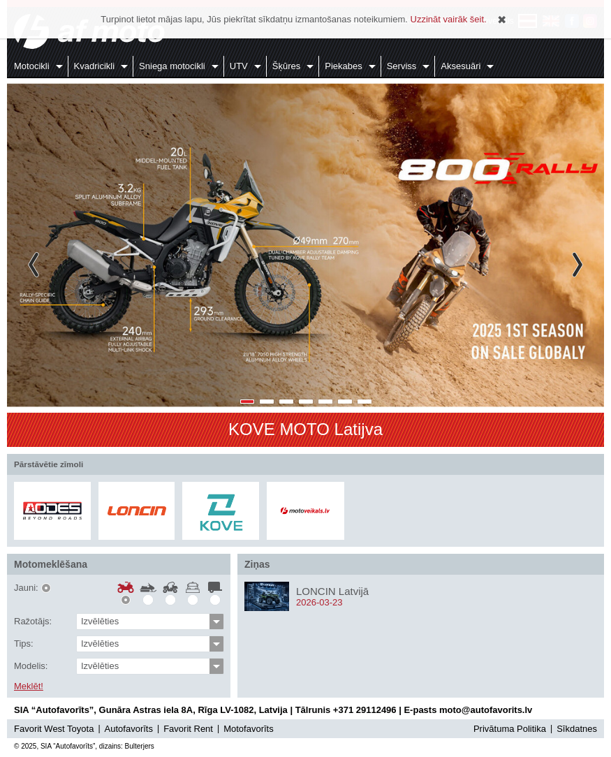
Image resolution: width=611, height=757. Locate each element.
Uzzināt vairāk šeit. (449, 19)
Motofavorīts (248, 728)
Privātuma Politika (509, 728)
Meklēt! (28, 686)
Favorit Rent (188, 728)
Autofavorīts (129, 728)
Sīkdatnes (577, 728)
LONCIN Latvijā (332, 591)
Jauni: (26, 588)
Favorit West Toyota (54, 728)
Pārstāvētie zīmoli (48, 464)
